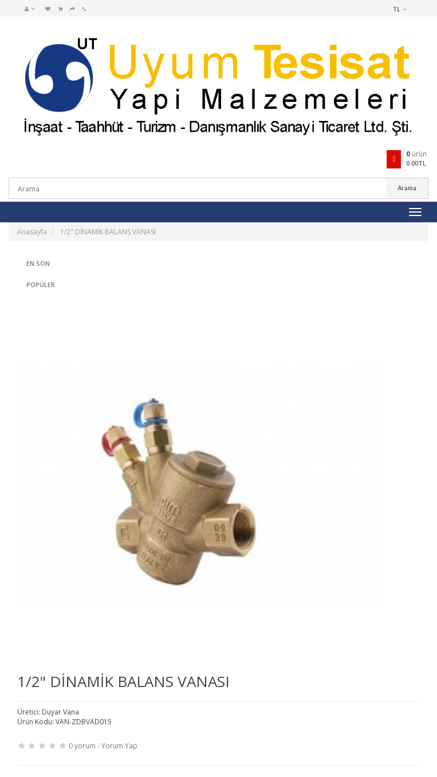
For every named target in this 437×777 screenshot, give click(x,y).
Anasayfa (32, 232)
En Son (38, 263)
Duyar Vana (60, 712)
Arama (406, 187)
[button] (32, 8)
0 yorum (82, 746)
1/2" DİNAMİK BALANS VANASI (108, 232)
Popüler (40, 284)
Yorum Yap (119, 746)
